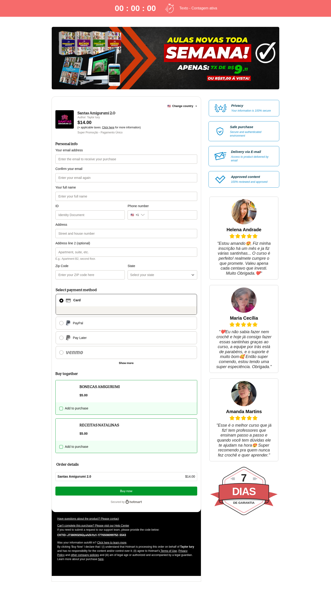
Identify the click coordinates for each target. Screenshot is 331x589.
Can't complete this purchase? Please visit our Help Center (93, 525)
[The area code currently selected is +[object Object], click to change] (138, 215)
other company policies (85, 555)
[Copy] (91, 535)
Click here (108, 127)
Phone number (138, 206)
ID (57, 206)
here (100, 559)
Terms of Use (168, 550)
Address (61, 224)
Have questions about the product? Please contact (88, 518)
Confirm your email (68, 169)
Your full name (65, 187)
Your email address (69, 150)
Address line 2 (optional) (72, 243)
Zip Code (61, 266)
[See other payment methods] (126, 363)
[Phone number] (172, 215)
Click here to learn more (111, 542)
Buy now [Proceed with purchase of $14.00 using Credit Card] (126, 491)
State (131, 266)
